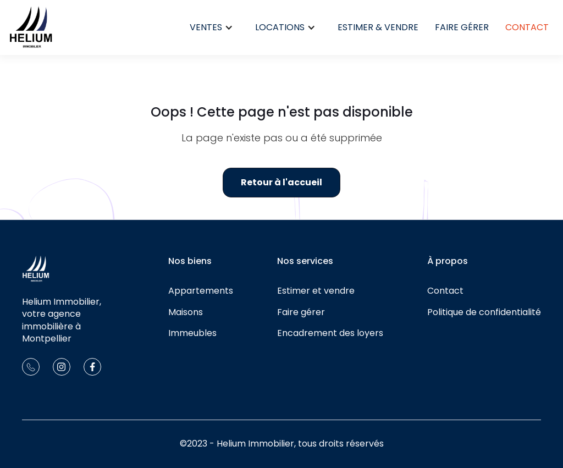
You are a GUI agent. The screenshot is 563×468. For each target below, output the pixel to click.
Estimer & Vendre (378, 27)
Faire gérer (462, 27)
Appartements (200, 291)
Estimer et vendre (316, 291)
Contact (527, 27)
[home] (31, 27)
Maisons (185, 312)
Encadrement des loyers (330, 333)
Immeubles (192, 333)
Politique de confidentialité (484, 312)
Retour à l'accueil (281, 182)
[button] (211, 27)
